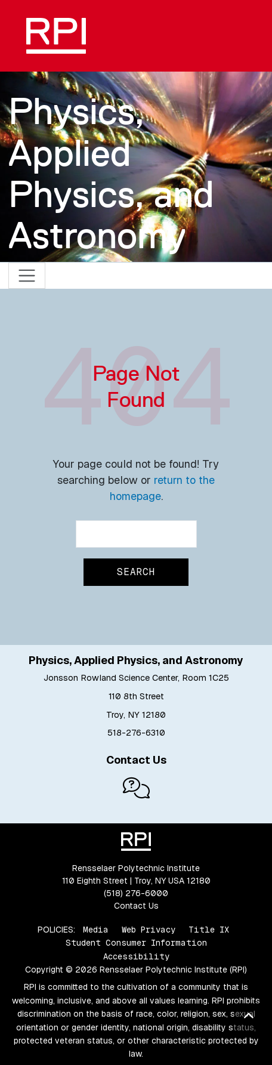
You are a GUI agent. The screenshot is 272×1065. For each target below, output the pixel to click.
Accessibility (136, 956)
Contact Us (136, 905)
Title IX (208, 929)
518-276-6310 (136, 732)
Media (96, 929)
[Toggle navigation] (27, 276)
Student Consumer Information (136, 942)
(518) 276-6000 (136, 893)
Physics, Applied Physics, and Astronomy (111, 173)
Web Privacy (148, 929)
